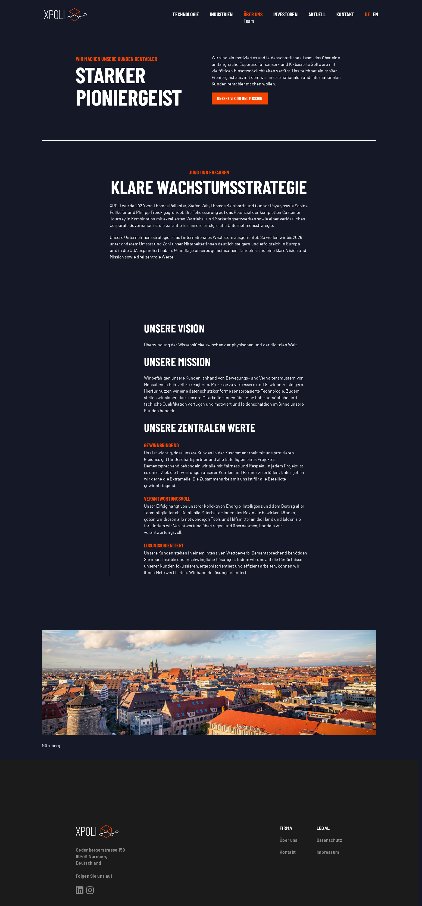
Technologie (186, 14)
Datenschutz (329, 840)
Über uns (253, 14)
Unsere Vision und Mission (239, 98)
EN (375, 14)
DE (367, 14)
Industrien (221, 14)
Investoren (285, 14)
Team (249, 20)
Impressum (328, 852)
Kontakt (345, 14)
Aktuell (317, 14)
